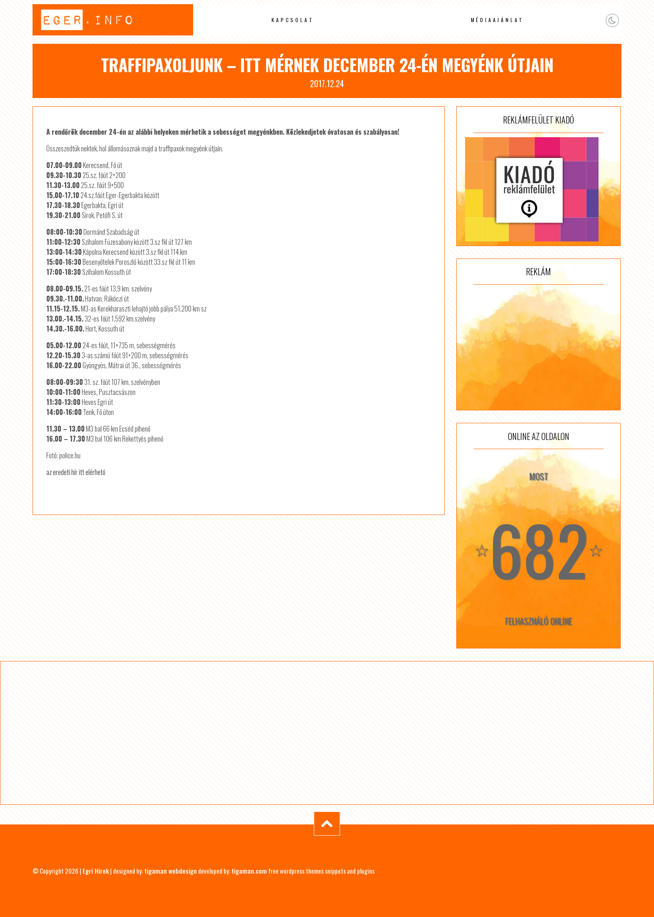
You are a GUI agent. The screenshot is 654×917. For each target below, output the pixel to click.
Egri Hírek (96, 870)
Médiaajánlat (497, 19)
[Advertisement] (538, 347)
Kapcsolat (293, 19)
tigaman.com (249, 870)
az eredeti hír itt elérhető (75, 472)
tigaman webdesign (170, 870)
